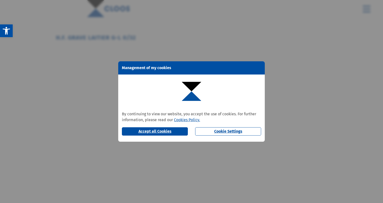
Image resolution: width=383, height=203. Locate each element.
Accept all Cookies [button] (154, 131)
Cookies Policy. (187, 120)
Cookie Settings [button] (228, 131)
